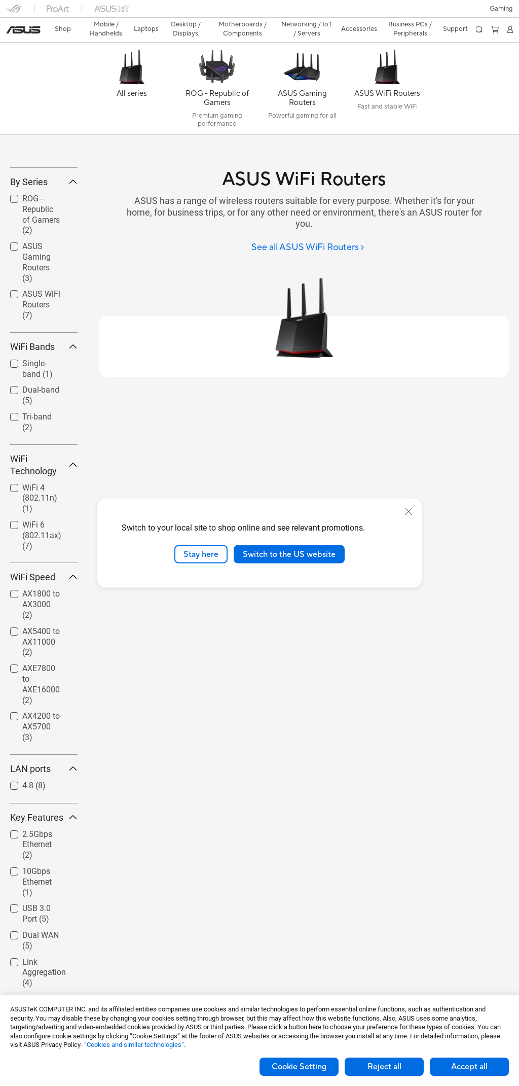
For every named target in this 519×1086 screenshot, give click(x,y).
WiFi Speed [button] (44, 633)
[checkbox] (39, 271)
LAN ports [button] (44, 825)
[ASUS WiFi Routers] (387, 73)
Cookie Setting (299, 1067)
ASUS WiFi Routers (41, 361)
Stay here (200, 554)
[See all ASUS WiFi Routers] (308, 230)
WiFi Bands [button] (44, 403)
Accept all (469, 1067)
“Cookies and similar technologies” (134, 1044)
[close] (408, 511)
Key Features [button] (44, 873)
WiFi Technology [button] (44, 521)
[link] (260, 12)
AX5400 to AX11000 (41, 698)
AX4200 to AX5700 (41, 783)
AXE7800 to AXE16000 (41, 740)
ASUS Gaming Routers (36, 318)
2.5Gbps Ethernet (37, 901)
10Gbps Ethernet (37, 938)
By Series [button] (44, 238)
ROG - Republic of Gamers (41, 270)
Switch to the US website (289, 554)
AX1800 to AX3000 (41, 661)
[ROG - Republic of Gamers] (217, 73)
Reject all (384, 1067)
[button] (13, 12)
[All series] (131, 73)
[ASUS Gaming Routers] (302, 73)
